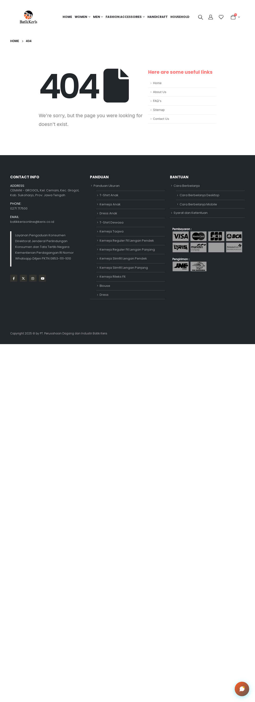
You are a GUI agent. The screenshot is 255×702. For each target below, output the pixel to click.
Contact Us (161, 119)
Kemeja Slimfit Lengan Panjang (124, 267)
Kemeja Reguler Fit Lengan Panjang (127, 249)
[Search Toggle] (201, 17)
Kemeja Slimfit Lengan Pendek (123, 258)
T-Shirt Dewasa (112, 222)
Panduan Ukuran (107, 185)
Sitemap (159, 110)
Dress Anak (108, 213)
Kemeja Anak (110, 204)
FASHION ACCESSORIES (124, 17)
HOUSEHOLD (179, 17)
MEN (96, 17)
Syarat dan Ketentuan (191, 212)
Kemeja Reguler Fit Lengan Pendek (127, 240)
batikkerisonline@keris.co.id (32, 221)
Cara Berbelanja (187, 185)
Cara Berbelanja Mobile (198, 204)
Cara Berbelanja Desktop (199, 195)
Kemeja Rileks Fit (112, 276)
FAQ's (157, 101)
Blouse (105, 285)
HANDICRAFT (157, 17)
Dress (104, 294)
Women (81, 17)
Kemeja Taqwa (112, 231)
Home (67, 17)
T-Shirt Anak (109, 195)
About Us (159, 92)
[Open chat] (242, 689)
